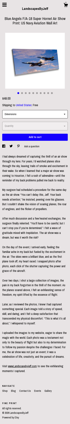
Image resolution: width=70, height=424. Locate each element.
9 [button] (48, 93)
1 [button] (18, 93)
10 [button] (52, 93)
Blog (13, 391)
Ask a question (31, 146)
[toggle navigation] (4, 5)
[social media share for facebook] (4, 146)
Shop (5, 391)
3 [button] (26, 93)
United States (24, 105)
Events (38, 391)
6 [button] (37, 93)
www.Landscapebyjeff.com (22, 366)
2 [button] (22, 93)
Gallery (48, 391)
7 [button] (41, 93)
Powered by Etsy (10, 417)
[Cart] (66, 5)
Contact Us (25, 391)
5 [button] (33, 93)
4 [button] (29, 93)
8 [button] (44, 93)
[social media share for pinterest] (19, 146)
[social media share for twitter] (11, 146)
